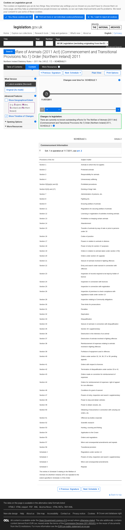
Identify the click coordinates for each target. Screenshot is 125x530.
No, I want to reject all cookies (104, 17)
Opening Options (13, 122)
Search (9, 51)
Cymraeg (118, 33)
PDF (31, 507)
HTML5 (12, 507)
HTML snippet (22, 507)
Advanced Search (114, 47)
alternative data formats (49, 503)
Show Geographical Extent (21, 100)
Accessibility (52, 513)
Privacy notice (79, 513)
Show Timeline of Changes (21, 116)
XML (36, 507)
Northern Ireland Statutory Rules (18, 61)
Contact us (65, 513)
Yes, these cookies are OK (19, 17)
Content (32, 67)
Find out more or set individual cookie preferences (61, 17)
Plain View (96, 73)
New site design (11, 513)
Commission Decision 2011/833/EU (80, 523)
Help (22, 513)
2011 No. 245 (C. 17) (43, 61)
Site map (41, 513)
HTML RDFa (58, 507)
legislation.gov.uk (23, 26)
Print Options (112, 73)
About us (30, 513)
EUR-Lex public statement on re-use (74, 526)
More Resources (49, 67)
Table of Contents (14, 67)
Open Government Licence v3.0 (53, 520)
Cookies (91, 513)
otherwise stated (87, 520)
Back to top (116, 495)
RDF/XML (68, 507)
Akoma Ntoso (45, 507)
